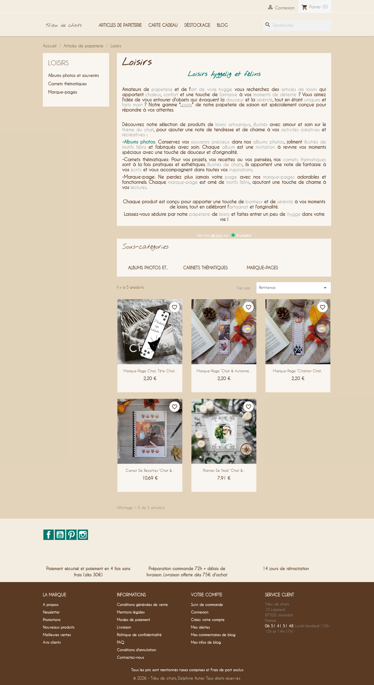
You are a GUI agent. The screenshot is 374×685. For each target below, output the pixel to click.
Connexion (199, 612)
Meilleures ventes (57, 634)
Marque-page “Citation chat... (298, 371)
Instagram (83, 535)
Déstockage (197, 25)
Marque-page (139, 177)
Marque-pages (62, 91)
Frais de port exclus (227, 670)
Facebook (48, 535)
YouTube (60, 535)
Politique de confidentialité (139, 634)
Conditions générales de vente (142, 604)
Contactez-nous (130, 657)
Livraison (124, 627)
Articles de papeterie (120, 25)
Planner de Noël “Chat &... (224, 470)
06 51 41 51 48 (279, 626)
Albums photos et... (148, 267)
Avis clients (52, 642)
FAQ (120, 642)
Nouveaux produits (58, 627)
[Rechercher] (297, 25)
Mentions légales (130, 612)
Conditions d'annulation (136, 650)
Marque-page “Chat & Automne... (224, 371)
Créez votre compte (207, 619)
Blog (222, 25)
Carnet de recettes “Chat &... (150, 470)
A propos (50, 604)
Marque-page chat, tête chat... (150, 371)
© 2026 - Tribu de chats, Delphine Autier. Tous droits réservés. (187, 678)
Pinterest (71, 535)
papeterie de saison (237, 104)
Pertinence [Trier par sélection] (293, 288)
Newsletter (51, 612)
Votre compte (206, 594)
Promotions (51, 619)
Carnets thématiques (67, 83)
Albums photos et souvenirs (73, 75)
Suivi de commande (207, 604)
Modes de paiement (133, 619)
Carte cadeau (163, 25)
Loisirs (58, 63)
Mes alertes (200, 627)
